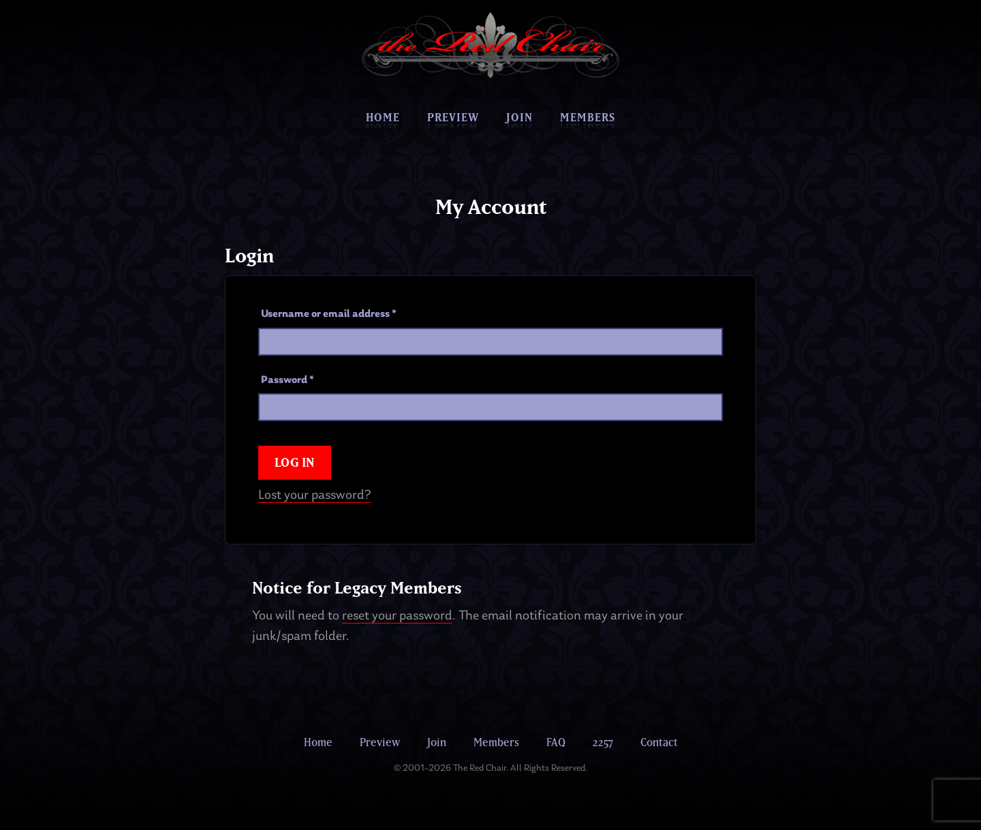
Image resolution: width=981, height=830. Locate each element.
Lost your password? (314, 495)
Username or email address (328, 314)
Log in (295, 462)
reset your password (397, 616)
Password (287, 380)
